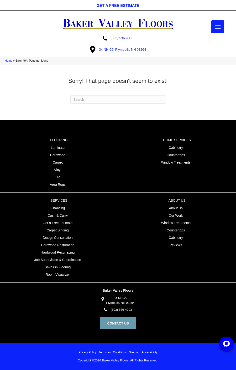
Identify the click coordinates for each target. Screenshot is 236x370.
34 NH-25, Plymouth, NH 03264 (122, 49)
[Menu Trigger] (217, 26)
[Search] (118, 99)
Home (8, 60)
